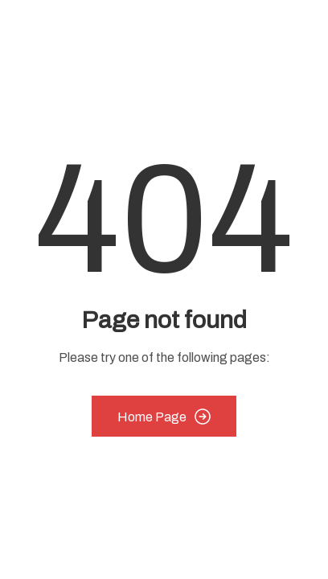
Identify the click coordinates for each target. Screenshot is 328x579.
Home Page (164, 417)
